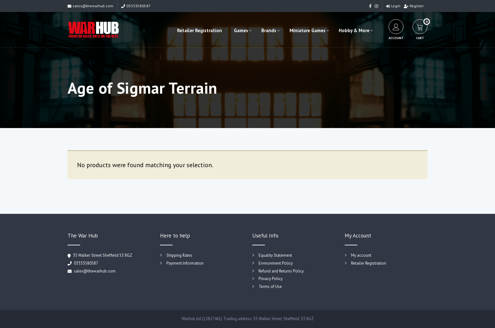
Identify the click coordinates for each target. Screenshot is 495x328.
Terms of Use (270, 286)
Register (414, 5)
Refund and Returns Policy (281, 271)
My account (361, 255)
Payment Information (185, 263)
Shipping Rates (179, 255)
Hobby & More (354, 30)
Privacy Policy (271, 278)
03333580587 (136, 5)
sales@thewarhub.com (90, 5)
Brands (268, 30)
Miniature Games (307, 30)
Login (393, 5)
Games (241, 30)
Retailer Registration (199, 30)
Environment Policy (276, 263)
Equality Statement (275, 255)
